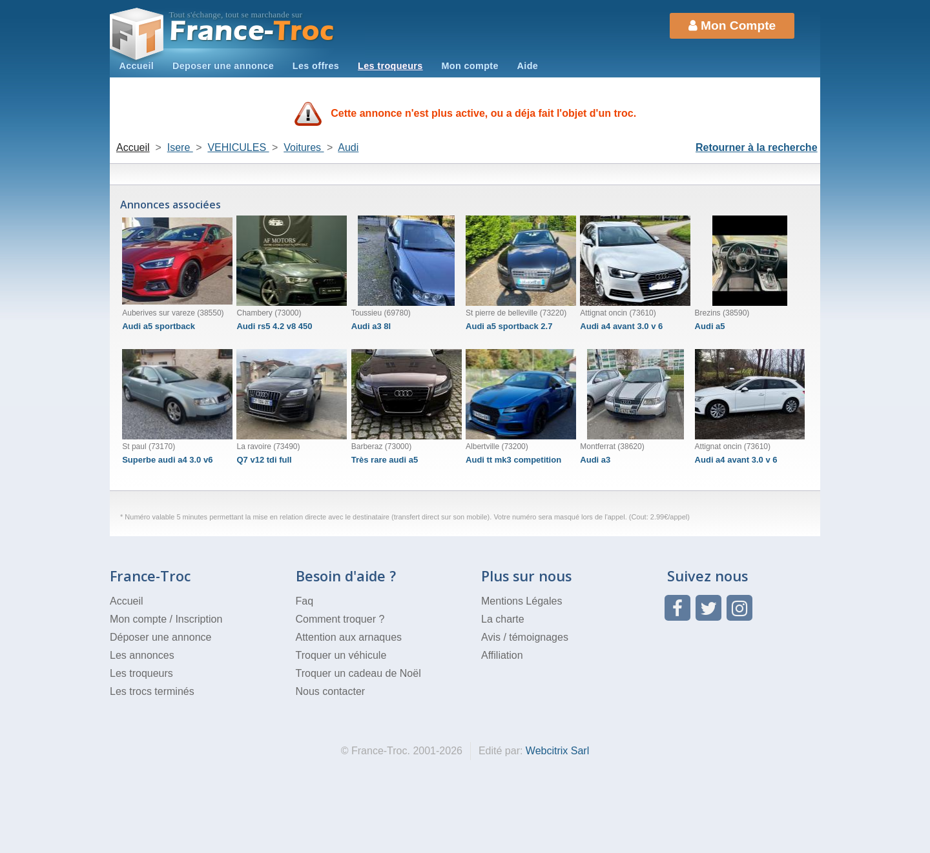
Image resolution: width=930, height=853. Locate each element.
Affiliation (502, 655)
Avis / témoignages (524, 637)
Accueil (136, 66)
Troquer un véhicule (341, 655)
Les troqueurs (390, 66)
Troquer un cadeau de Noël (358, 673)
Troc (252, 31)
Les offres (316, 66)
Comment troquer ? (340, 619)
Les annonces (142, 655)
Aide (528, 66)
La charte (502, 619)
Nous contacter (331, 691)
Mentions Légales (521, 601)
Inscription (198, 619)
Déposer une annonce (160, 637)
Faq (305, 601)
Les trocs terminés (152, 691)
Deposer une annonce (223, 66)
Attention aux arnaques (349, 637)
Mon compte (469, 66)
